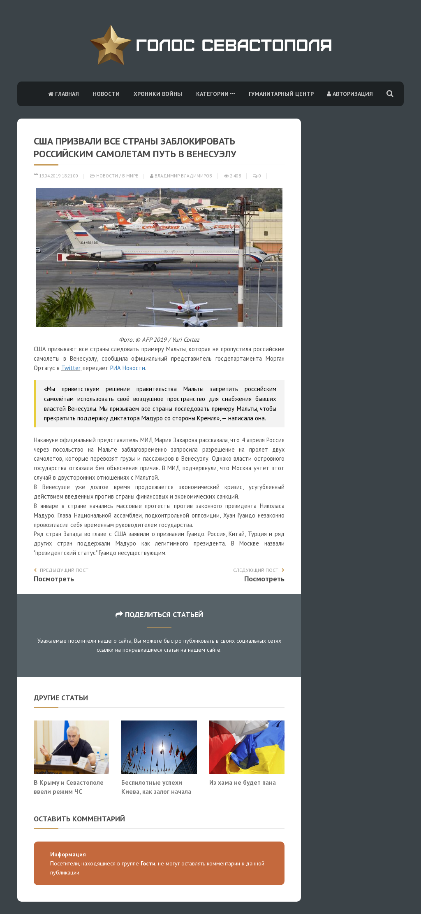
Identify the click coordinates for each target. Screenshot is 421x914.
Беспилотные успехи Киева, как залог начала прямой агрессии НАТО (156, 791)
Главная (63, 94)
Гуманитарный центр (281, 94)
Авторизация (350, 94)
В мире (130, 176)
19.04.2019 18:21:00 (56, 176)
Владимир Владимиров (181, 176)
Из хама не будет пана (242, 782)
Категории (215, 94)
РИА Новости (127, 368)
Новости (106, 94)
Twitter (70, 368)
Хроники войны (158, 94)
